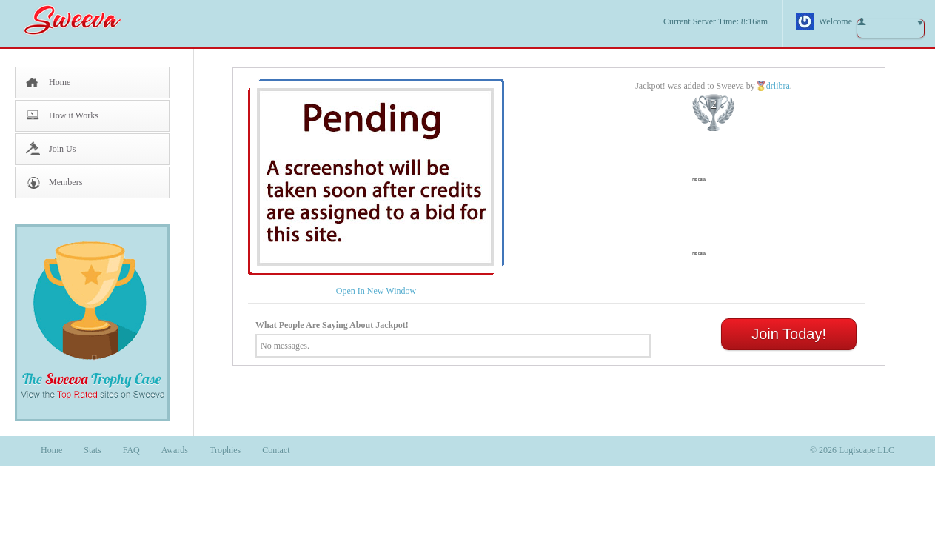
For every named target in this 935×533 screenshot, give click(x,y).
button (891, 28)
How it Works (73, 115)
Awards (174, 450)
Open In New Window (376, 291)
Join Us (62, 149)
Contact (275, 450)
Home (59, 82)
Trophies (225, 450)
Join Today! (788, 334)
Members (65, 182)
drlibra (778, 86)
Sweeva (80, 20)
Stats (92, 450)
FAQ (131, 450)
